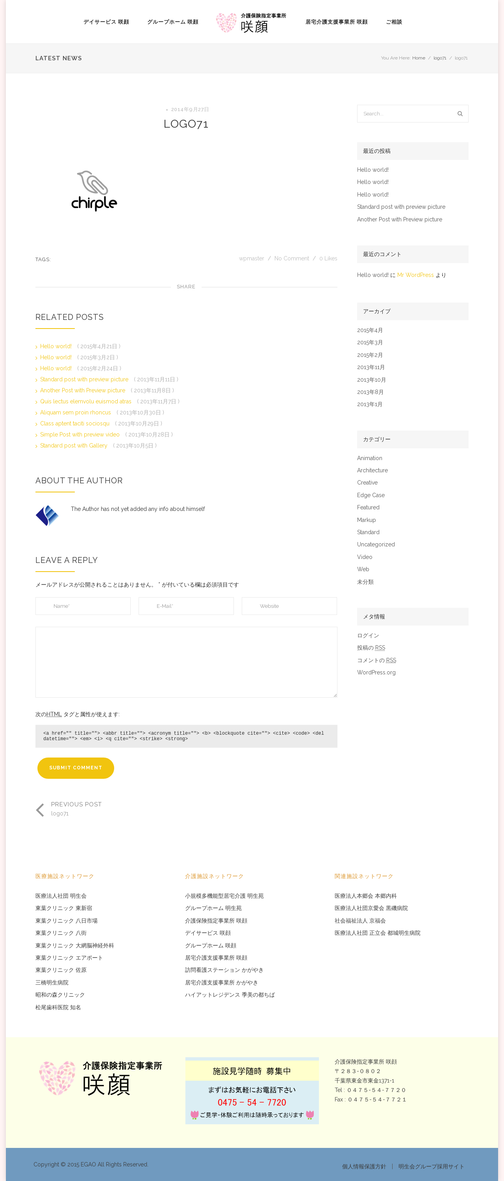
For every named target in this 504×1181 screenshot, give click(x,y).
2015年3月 (370, 342)
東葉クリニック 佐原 (61, 970)
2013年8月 (370, 392)
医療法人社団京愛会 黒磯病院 (371, 908)
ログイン (368, 636)
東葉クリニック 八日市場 (66, 921)
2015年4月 (370, 330)
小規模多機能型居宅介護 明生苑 (224, 896)
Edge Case (371, 495)
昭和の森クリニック (60, 995)
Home (418, 58)
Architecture (372, 471)
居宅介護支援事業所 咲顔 (337, 21)
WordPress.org (376, 673)
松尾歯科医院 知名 (58, 1007)
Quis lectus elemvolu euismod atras (86, 401)
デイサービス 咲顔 (106, 21)
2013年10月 (371, 380)
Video (364, 557)
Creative (367, 483)
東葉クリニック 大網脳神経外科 (74, 946)
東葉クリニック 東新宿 (63, 908)
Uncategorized (376, 545)
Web (363, 569)
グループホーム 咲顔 (172, 21)
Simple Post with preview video (80, 434)
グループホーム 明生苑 (213, 908)
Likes (328, 258)
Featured (368, 508)
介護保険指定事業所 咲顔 (216, 921)
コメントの (376, 660)
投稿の (371, 648)
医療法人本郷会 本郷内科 (366, 896)
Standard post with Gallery (74, 445)
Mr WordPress (415, 275)
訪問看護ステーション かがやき (224, 970)
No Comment (291, 258)
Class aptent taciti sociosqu (75, 423)
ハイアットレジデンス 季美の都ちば (230, 995)
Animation (369, 458)
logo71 (440, 58)
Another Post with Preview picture (83, 390)
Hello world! (56, 346)
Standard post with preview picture (85, 379)
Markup (366, 520)
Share (186, 287)
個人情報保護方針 (364, 1166)
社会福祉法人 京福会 (360, 921)
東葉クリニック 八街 (61, 933)
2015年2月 (370, 355)
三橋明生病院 (52, 983)
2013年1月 (370, 404)
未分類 (365, 582)
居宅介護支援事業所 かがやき (221, 983)
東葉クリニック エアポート (69, 958)
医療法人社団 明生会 (61, 896)
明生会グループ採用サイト (431, 1166)
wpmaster (252, 258)
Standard (368, 532)
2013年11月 (371, 367)
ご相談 (394, 21)
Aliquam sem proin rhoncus (76, 412)
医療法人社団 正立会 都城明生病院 (378, 933)
